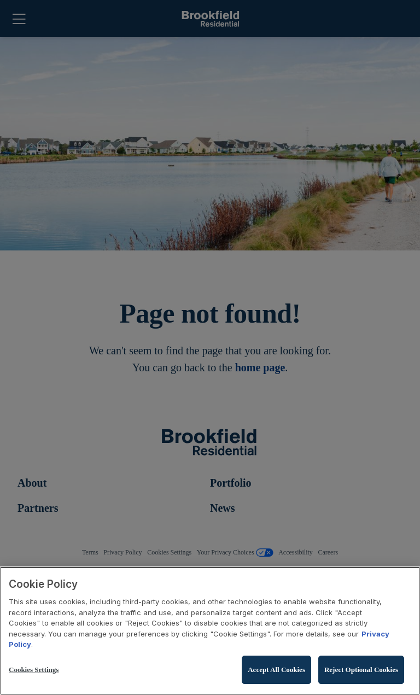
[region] (210, 630)
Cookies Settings (34, 669)
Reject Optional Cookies (361, 669)
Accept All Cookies (276, 669)
